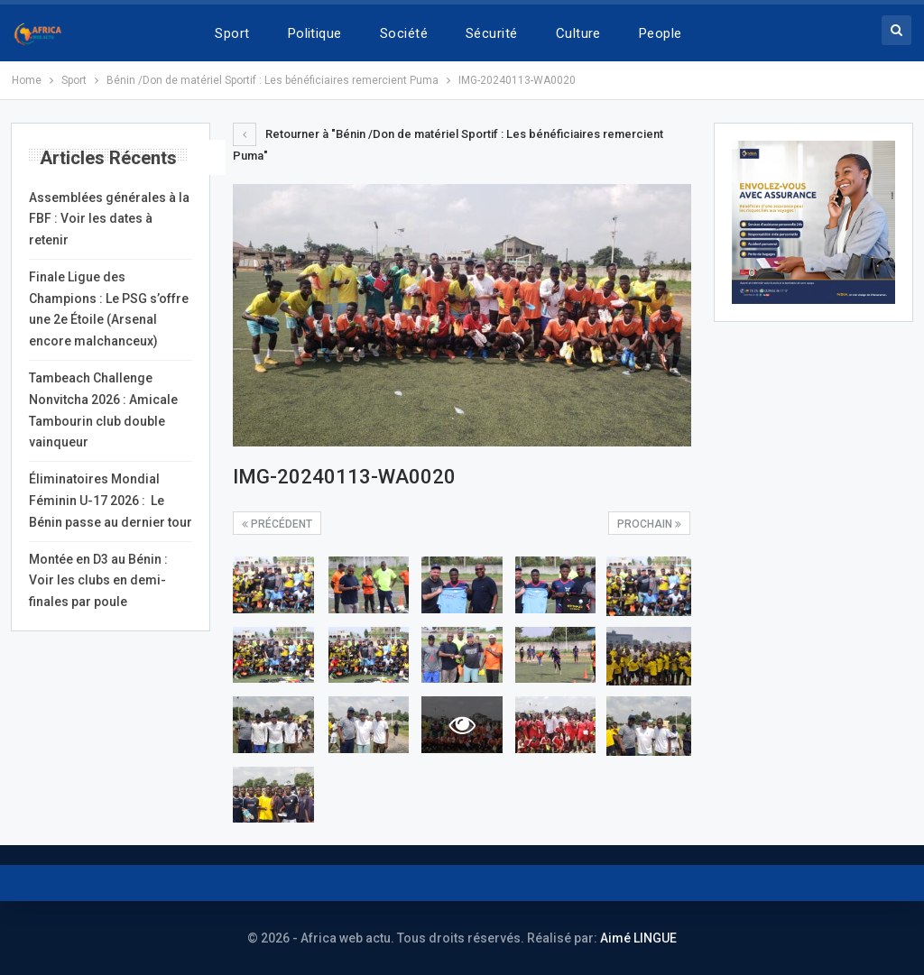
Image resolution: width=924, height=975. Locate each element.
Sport (232, 33)
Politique (315, 33)
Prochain (649, 524)
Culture (578, 33)
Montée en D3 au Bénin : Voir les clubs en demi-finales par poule (98, 581)
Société (404, 33)
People (660, 33)
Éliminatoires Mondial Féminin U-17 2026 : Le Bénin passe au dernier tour (110, 500)
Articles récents (108, 158)
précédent (277, 524)
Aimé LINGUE (638, 938)
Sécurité (492, 33)
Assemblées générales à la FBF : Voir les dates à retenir (109, 219)
